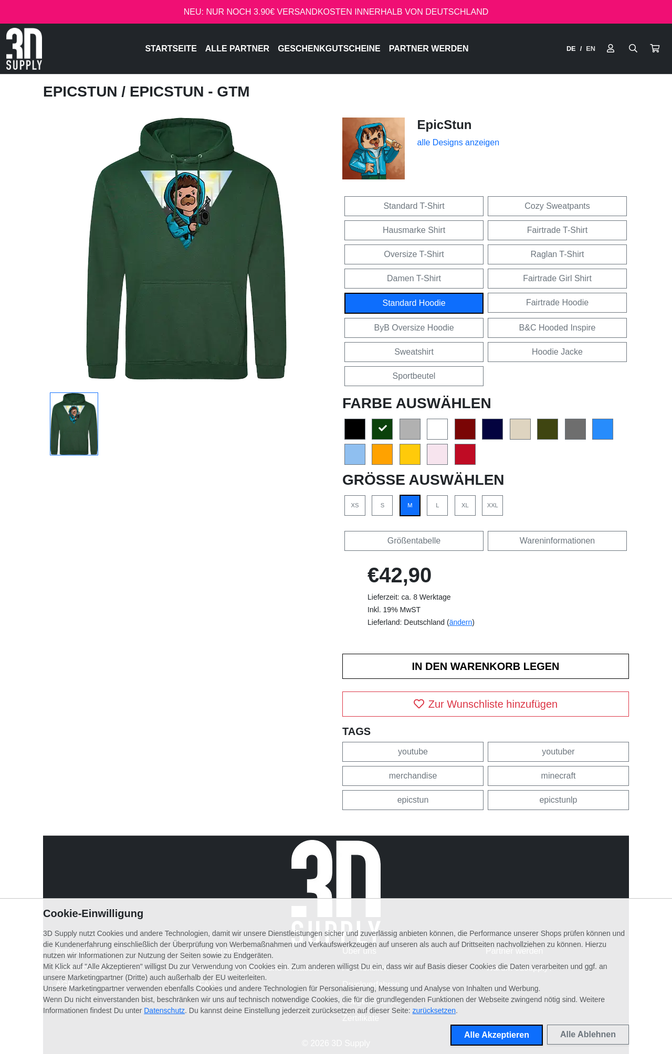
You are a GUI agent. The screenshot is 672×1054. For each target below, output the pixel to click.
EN (590, 48)
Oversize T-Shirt (414, 254)
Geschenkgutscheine (329, 48)
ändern (460, 622)
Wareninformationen (557, 540)
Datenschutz (164, 1010)
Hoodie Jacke (557, 351)
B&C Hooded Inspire (557, 327)
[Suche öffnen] (633, 48)
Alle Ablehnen (588, 1034)
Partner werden (429, 48)
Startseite (170, 48)
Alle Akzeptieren (496, 1034)
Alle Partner (237, 48)
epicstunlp (558, 799)
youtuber (558, 751)
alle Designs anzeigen (458, 142)
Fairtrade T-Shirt (557, 230)
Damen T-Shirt (414, 278)
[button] (655, 48)
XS (355, 505)
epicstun (413, 799)
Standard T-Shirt (413, 205)
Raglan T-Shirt (557, 254)
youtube (413, 751)
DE (571, 48)
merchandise (413, 775)
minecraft (558, 775)
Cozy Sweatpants (557, 205)
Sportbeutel (414, 375)
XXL (492, 505)
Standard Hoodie (413, 303)
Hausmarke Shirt (414, 230)
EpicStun (82, 91)
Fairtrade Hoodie (557, 302)
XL (465, 505)
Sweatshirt (414, 351)
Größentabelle (413, 540)
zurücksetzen (434, 1010)
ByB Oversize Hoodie (414, 327)
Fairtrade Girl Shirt (557, 278)
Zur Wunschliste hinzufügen (486, 704)
